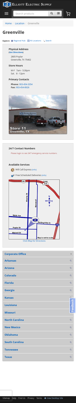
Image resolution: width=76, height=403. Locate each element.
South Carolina (14, 342)
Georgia (9, 290)
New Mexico (12, 327)
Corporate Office (15, 254)
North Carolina (14, 320)
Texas (8, 357)
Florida (9, 282)
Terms (39, 398)
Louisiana (11, 305)
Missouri (10, 312)
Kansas (9, 297)
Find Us (21, 398)
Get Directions (16, 52)
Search (47, 40)
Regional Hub (18, 40)
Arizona (9, 268)
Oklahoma (11, 334)
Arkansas (10, 260)
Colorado (10, 275)
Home (8, 23)
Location (19, 23)
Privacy (31, 398)
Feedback (72, 305)
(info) (34, 169)
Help (14, 398)
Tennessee (11, 349)
